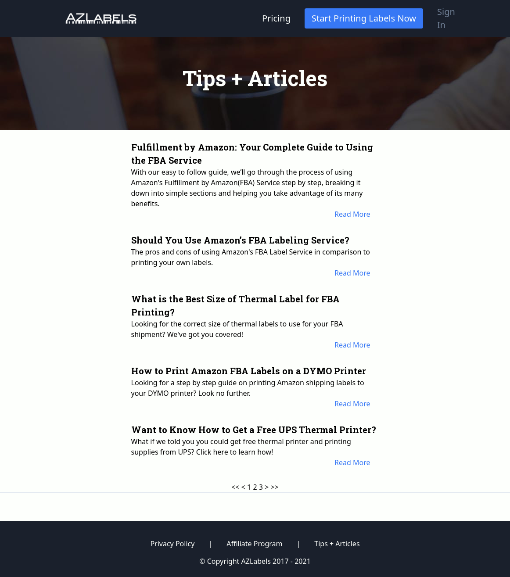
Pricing (276, 18)
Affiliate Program (254, 543)
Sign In (446, 18)
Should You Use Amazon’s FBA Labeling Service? (240, 240)
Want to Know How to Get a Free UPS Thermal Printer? (253, 429)
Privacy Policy (172, 543)
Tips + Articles (336, 543)
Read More (352, 214)
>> (274, 487)
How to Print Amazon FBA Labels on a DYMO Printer (248, 370)
